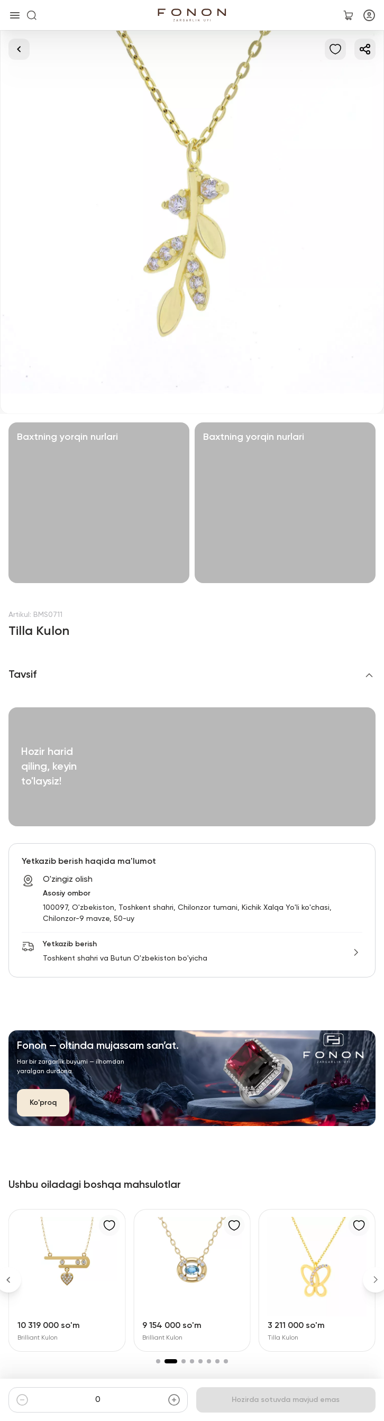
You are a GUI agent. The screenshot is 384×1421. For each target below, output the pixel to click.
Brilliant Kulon (37, 1338)
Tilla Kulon (283, 1338)
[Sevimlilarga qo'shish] (335, 49)
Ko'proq (43, 1102)
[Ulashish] (365, 49)
